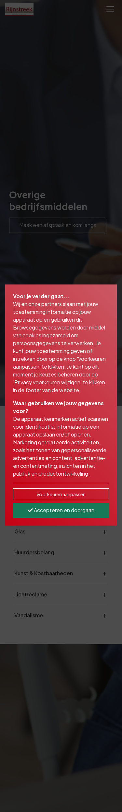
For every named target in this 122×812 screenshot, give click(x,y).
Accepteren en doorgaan (61, 510)
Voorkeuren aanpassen (61, 494)
